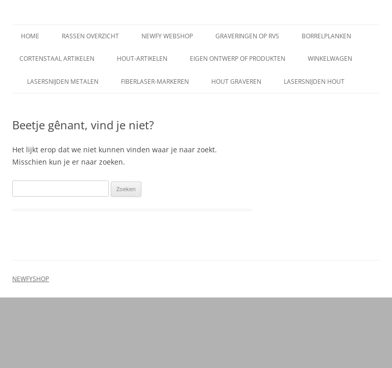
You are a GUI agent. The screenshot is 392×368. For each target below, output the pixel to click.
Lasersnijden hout (314, 81)
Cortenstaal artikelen (56, 58)
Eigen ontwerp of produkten (237, 58)
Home (30, 36)
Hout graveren (236, 81)
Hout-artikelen (142, 58)
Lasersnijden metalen (63, 81)
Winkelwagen (330, 58)
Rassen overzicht (90, 36)
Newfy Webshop (167, 36)
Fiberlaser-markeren (155, 81)
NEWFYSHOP (30, 278)
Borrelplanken (326, 36)
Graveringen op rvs (247, 36)
